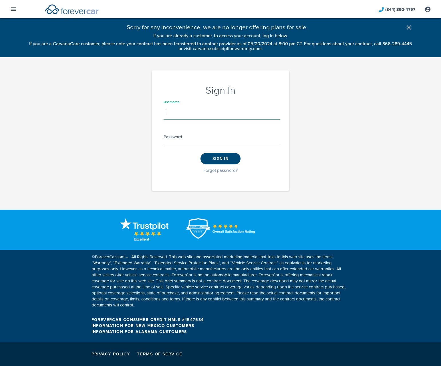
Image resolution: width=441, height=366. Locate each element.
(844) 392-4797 (397, 12)
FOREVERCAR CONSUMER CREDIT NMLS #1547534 (148, 319)
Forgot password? (220, 170)
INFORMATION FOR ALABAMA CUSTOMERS (139, 331)
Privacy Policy (111, 354)
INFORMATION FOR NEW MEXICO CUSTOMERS (143, 325)
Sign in (220, 158)
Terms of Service (159, 354)
